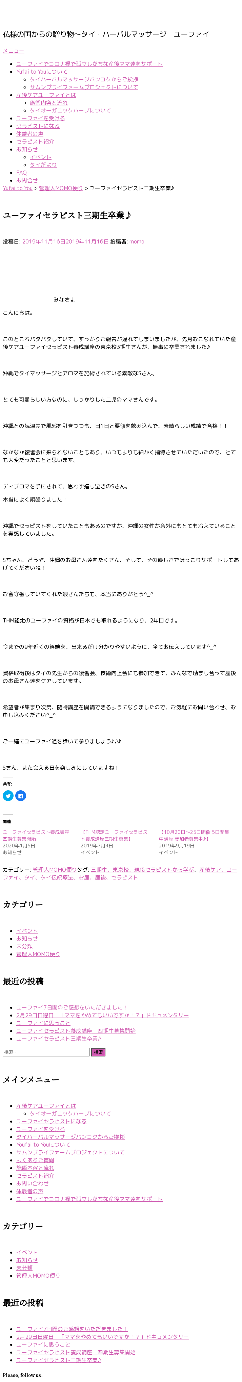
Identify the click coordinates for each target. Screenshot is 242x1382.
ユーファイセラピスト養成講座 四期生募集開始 (76, 1030)
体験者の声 (29, 133)
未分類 (24, 946)
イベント (41, 157)
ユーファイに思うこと (43, 1023)
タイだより (43, 165)
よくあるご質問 (35, 1160)
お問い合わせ (32, 1183)
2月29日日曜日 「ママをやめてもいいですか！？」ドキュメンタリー (102, 1015)
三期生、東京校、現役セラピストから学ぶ (142, 869)
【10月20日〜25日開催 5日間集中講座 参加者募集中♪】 (194, 835)
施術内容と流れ (49, 102)
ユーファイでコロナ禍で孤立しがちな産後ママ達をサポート (89, 64)
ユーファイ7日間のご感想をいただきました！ (72, 1007)
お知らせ (27, 149)
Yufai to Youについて (42, 71)
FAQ (21, 172)
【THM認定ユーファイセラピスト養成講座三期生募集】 (114, 835)
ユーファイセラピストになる (51, 1121)
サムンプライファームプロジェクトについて (84, 87)
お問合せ (27, 180)
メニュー (13, 50)
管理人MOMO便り (55, 869)
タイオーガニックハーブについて (70, 110)
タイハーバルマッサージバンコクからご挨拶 (84, 79)
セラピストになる (38, 126)
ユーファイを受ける (40, 118)
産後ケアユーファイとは (46, 95)
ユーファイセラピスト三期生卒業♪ (58, 1038)
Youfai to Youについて (43, 1144)
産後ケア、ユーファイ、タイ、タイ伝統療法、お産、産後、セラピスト (120, 873)
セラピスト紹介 (35, 141)
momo (136, 241)
